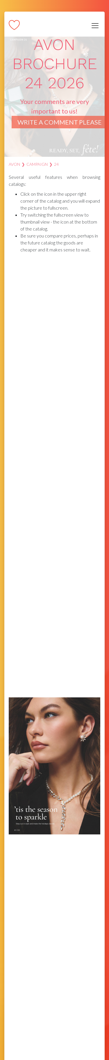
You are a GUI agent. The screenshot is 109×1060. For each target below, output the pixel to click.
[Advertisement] (54, 305)
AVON (14, 164)
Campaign (37, 164)
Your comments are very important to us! (60, 112)
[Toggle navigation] (95, 25)
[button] (95, 353)
